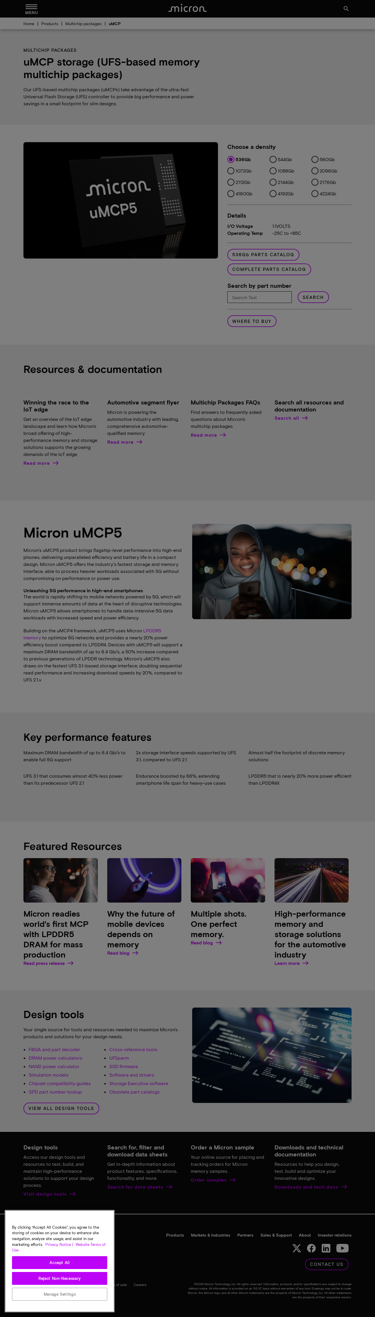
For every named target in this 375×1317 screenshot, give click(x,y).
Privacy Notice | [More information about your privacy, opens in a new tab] (59, 1244)
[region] (60, 1261)
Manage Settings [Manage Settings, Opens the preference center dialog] (60, 1294)
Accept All (60, 1262)
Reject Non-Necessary (59, 1278)
